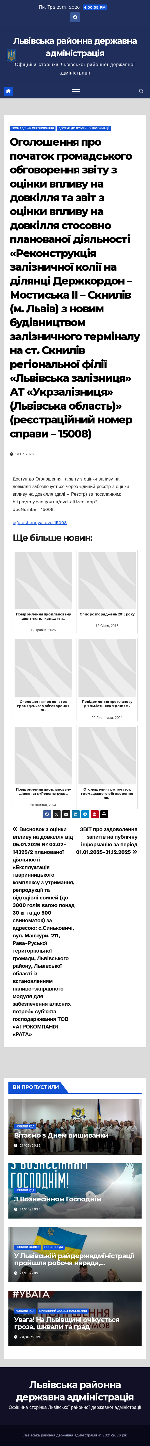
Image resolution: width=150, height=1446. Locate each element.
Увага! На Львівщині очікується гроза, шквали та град (66, 1323)
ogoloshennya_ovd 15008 (40, 522)
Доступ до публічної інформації (84, 128)
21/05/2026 (30, 1145)
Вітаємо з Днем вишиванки (61, 1135)
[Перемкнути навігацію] (76, 91)
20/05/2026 (30, 1337)
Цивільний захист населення (63, 1310)
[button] (141, 91)
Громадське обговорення (32, 128)
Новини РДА (25, 1126)
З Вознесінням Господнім (57, 1199)
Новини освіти (28, 1247)
